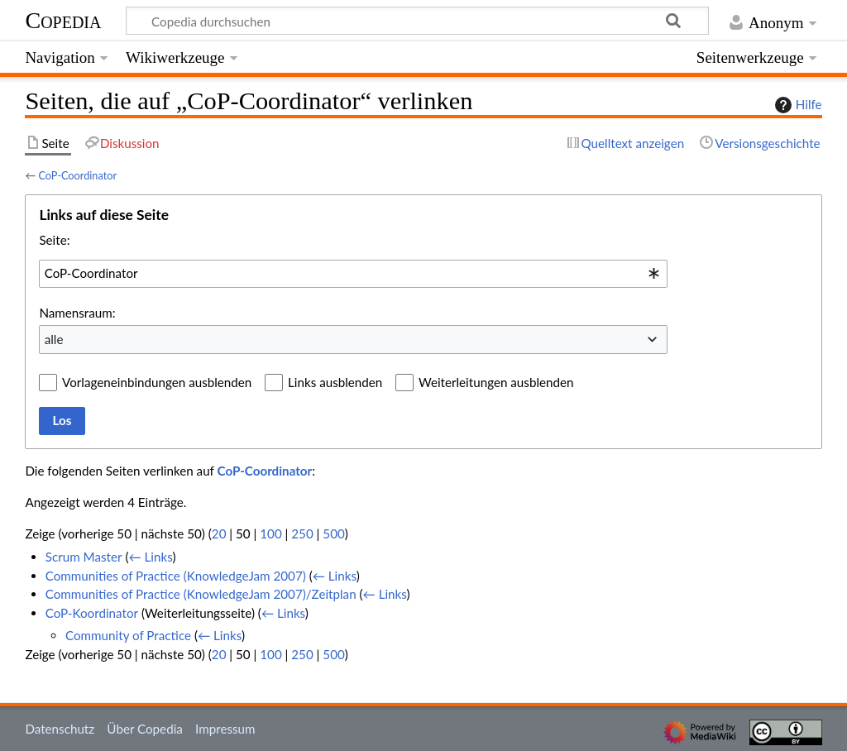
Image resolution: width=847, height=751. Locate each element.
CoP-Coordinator (77, 175)
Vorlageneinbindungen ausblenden (156, 382)
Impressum (225, 728)
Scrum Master (83, 556)
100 (270, 533)
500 (333, 533)
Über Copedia (144, 728)
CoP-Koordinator (91, 612)
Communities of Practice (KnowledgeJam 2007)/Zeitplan (201, 593)
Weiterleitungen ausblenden (496, 382)
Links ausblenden (335, 382)
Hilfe (796, 105)
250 (302, 533)
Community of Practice (128, 635)
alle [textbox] (54, 339)
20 (219, 533)
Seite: (54, 239)
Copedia (63, 20)
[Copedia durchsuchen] (418, 20)
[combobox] (353, 274)
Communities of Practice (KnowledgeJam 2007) (175, 575)
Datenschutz (59, 728)
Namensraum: (77, 312)
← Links (150, 556)
